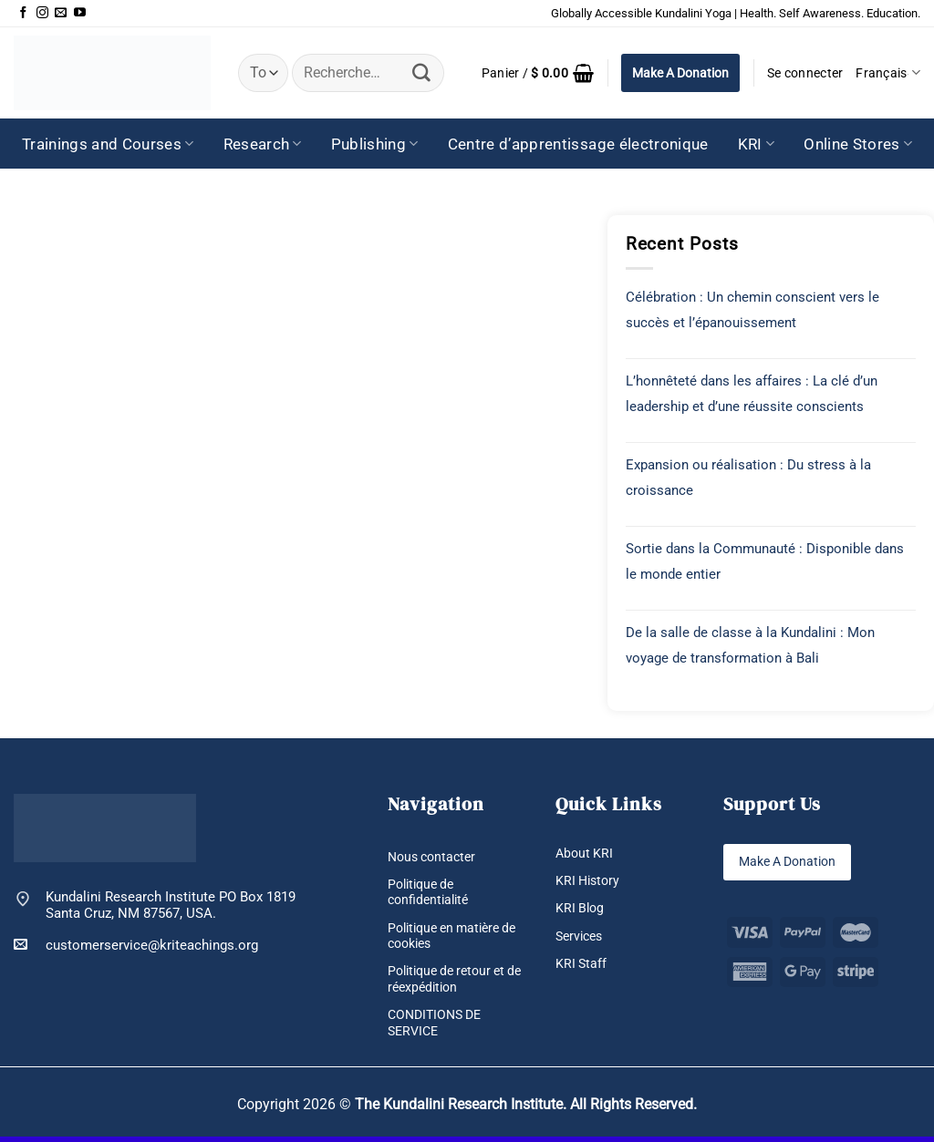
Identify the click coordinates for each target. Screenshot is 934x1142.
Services (581, 937)
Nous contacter (435, 857)
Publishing (375, 144)
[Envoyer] (421, 73)
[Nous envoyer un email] (61, 13)
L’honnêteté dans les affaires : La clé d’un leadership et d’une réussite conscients (751, 394)
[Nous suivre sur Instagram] (42, 13)
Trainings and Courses (108, 144)
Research (262, 144)
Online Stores (858, 144)
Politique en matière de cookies (449, 937)
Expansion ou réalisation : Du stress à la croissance (748, 478)
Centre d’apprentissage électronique (578, 144)
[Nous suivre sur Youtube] (80, 13)
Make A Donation (680, 73)
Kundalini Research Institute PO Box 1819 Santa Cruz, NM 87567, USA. (171, 905)
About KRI (585, 853)
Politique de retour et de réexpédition (452, 981)
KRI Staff (581, 965)
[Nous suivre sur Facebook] (23, 13)
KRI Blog (581, 909)
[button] (538, 73)
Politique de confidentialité (431, 893)
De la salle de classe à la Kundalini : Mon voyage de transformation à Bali (750, 645)
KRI (756, 144)
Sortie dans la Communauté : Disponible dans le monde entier (765, 561)
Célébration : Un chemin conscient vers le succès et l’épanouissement (752, 310)
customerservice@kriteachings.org (136, 944)
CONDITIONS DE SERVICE (438, 1026)
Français (888, 72)
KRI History (589, 881)
